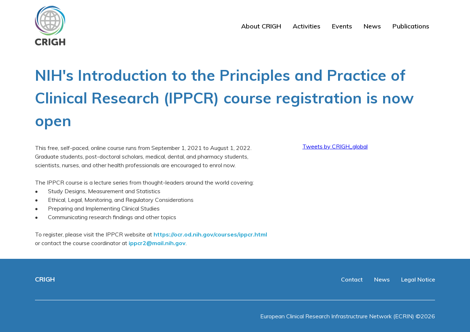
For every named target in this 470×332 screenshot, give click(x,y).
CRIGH (45, 279)
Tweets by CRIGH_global (335, 146)
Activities (306, 26)
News (372, 26)
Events (342, 26)
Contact (352, 279)
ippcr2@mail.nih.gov (157, 243)
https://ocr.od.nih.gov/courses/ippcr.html (210, 234)
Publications (411, 26)
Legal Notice (418, 279)
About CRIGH (261, 26)
